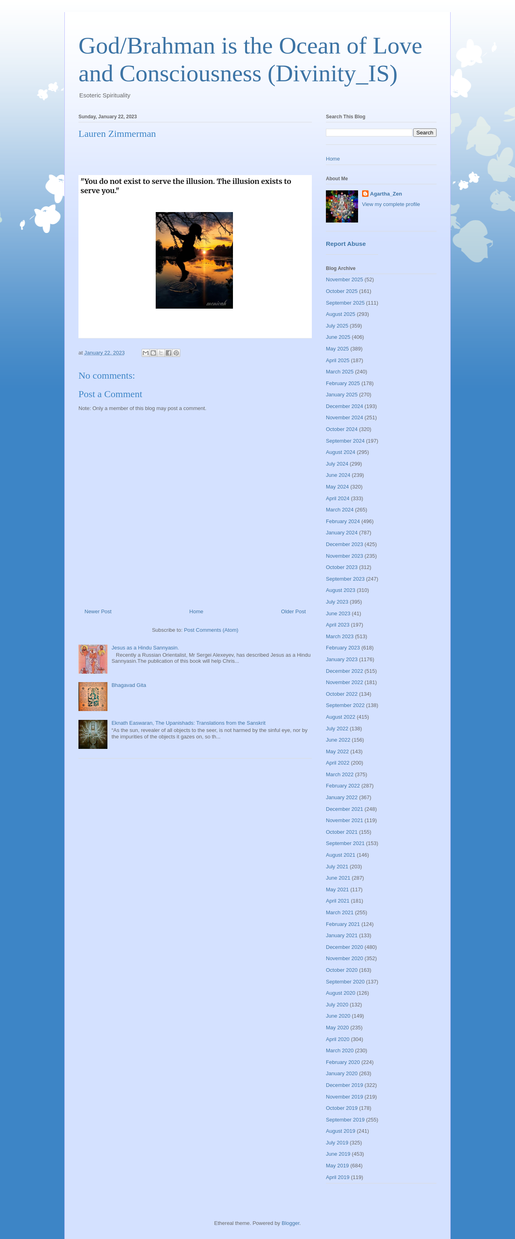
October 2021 (342, 832)
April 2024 (338, 498)
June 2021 (338, 878)
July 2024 (337, 464)
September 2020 (345, 982)
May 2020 (337, 1028)
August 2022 (340, 717)
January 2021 (342, 935)
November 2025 (344, 279)
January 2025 (342, 395)
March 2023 (340, 636)
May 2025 (337, 349)
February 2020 (343, 1062)
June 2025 (338, 337)
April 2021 (338, 901)
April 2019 (338, 1177)
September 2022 (345, 705)
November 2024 (344, 417)
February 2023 (343, 648)
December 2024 (344, 406)
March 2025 (340, 372)
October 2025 (342, 291)
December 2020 (344, 947)
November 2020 (344, 958)
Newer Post (97, 611)
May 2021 (337, 889)
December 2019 (344, 1085)
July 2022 (337, 729)
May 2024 (337, 487)
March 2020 (340, 1050)
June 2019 (338, 1154)
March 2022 (340, 774)
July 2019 (337, 1143)
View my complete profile (391, 204)
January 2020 (342, 1073)
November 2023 (344, 556)
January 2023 (342, 659)
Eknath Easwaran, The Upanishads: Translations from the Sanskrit (188, 723)
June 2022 (338, 740)
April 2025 (338, 360)
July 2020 (337, 1005)
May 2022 (337, 751)
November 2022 (344, 682)
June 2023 (338, 613)
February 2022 (343, 786)
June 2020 (338, 1016)
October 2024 (342, 429)
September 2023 (345, 579)
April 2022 (338, 763)
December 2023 (344, 544)
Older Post (293, 611)
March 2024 (340, 510)
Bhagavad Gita (128, 685)
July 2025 (337, 326)
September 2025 (345, 303)
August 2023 (340, 590)
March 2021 (340, 912)
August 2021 (340, 855)
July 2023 (337, 602)
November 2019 (344, 1097)
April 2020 (338, 1039)
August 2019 (340, 1131)
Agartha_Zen (386, 194)
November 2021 (344, 820)
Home (197, 611)
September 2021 (345, 843)
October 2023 (342, 567)
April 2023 (338, 625)
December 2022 (344, 671)
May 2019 (337, 1166)
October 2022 (342, 694)
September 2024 (345, 441)
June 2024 (338, 475)
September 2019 (345, 1120)
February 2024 (343, 521)
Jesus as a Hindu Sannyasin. (145, 648)
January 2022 (342, 797)
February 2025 (343, 383)
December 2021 (344, 809)
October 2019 (342, 1108)
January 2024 (342, 533)
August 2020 (340, 993)
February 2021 (343, 924)
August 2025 (340, 314)
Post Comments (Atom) (211, 630)
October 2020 (342, 970)
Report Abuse (346, 243)
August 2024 (340, 452)
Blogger (290, 1223)
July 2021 (337, 867)
